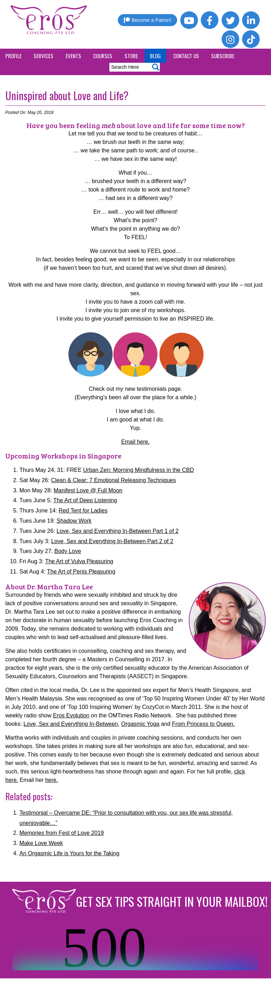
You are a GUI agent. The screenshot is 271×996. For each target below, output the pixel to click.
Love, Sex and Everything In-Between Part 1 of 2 (117, 531)
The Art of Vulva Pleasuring (79, 561)
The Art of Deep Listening (85, 500)
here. (51, 780)
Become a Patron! (147, 20)
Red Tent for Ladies (83, 511)
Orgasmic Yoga (140, 724)
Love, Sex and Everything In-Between (71, 724)
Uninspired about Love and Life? (66, 95)
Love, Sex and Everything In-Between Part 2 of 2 (112, 541)
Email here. (135, 442)
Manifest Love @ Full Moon (88, 490)
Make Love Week (41, 843)
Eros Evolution (71, 715)
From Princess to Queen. (203, 724)
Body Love (67, 551)
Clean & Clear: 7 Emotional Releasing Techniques (113, 480)
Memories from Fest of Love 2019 (61, 833)
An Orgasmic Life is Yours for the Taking (69, 853)
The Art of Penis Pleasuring (81, 572)
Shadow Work (73, 521)
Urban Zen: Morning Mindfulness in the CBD (138, 470)
